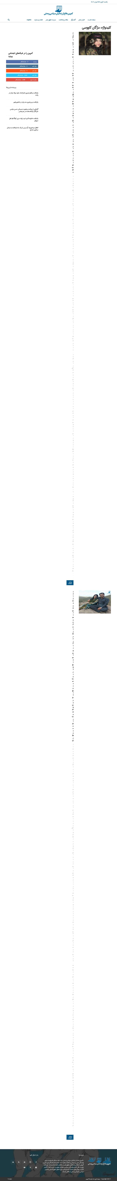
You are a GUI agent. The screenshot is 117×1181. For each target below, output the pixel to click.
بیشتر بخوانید (70, 583)
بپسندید (35, 61)
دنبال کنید (34, 66)
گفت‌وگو (73, 20)
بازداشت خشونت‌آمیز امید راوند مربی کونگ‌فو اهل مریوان (23, 119)
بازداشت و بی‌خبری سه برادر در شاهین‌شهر (25, 102)
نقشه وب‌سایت (38, 20)
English (29, 20)
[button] (8, 20)
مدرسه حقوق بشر (51, 20)
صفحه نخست (91, 20)
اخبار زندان (81, 20)
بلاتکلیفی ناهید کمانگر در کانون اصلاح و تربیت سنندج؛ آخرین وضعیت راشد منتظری (72, 666)
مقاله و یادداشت (63, 20)
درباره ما (10, 1179)
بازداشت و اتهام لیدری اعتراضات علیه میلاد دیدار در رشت (23, 94)
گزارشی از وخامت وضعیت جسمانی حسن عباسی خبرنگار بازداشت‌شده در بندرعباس (24, 110)
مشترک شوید (33, 79)
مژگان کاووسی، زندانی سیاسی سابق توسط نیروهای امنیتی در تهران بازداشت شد (72, 102)
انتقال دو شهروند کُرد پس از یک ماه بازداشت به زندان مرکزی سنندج (22, 128)
